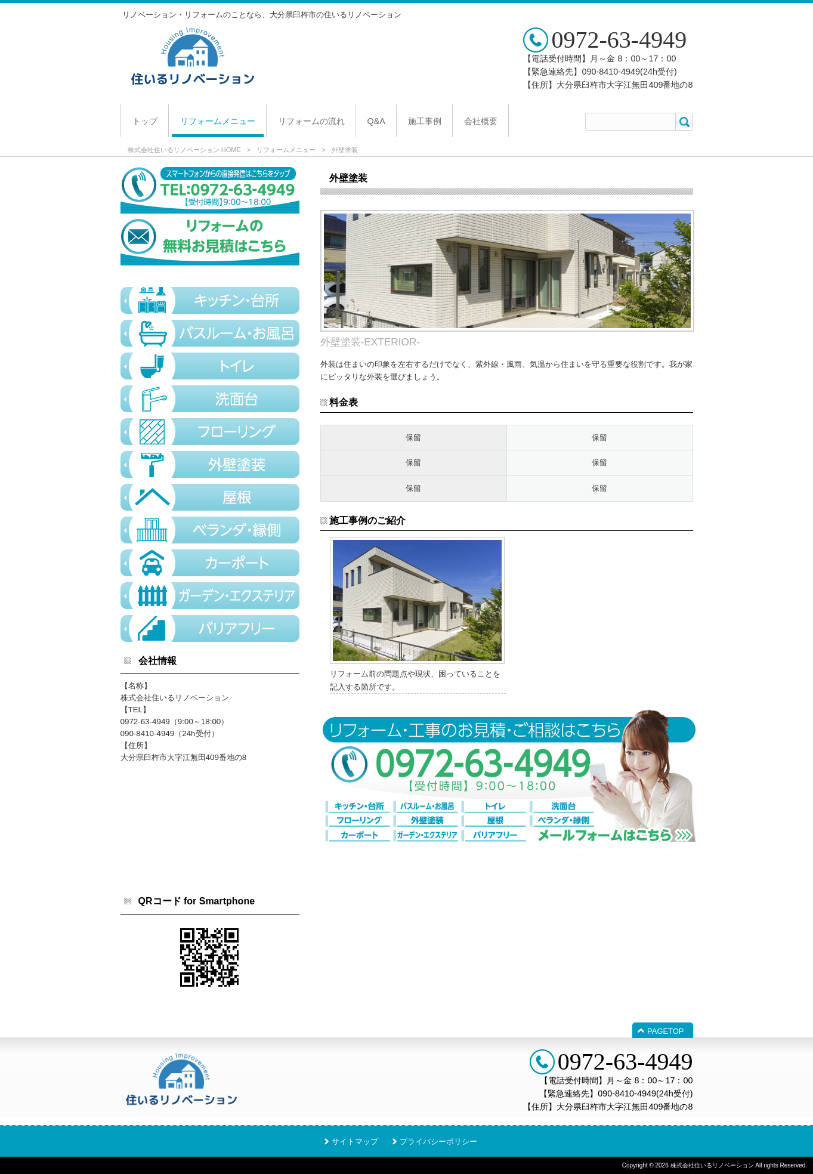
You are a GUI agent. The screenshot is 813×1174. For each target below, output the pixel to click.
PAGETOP (665, 1031)
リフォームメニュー (286, 149)
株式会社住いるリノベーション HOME (184, 149)
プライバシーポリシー (438, 1141)
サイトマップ (355, 1141)
